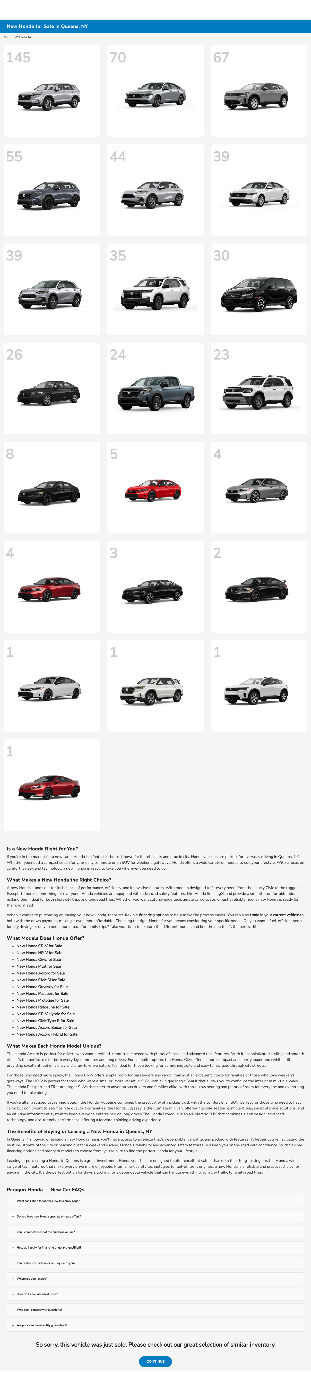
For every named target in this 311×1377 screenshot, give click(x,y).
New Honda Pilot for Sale (39, 966)
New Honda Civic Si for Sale (41, 980)
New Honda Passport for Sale (42, 993)
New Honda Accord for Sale (41, 973)
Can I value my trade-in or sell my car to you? (46, 1263)
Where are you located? (32, 1279)
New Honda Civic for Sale (39, 959)
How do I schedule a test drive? (37, 1294)
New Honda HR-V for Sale (39, 953)
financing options (154, 915)
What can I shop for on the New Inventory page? (48, 1201)
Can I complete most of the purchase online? (46, 1232)
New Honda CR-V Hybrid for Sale (46, 1014)
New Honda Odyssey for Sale (42, 987)
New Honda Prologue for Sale (43, 1000)
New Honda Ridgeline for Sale (43, 1007)
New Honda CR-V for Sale (39, 946)
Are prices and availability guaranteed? (42, 1325)
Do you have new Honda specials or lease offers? (49, 1216)
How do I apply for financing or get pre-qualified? (49, 1248)
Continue (155, 1361)
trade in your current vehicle (274, 915)
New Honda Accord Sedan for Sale (47, 1027)
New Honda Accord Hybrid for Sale (47, 1034)
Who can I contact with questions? (39, 1310)
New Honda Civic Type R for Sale (45, 1021)
